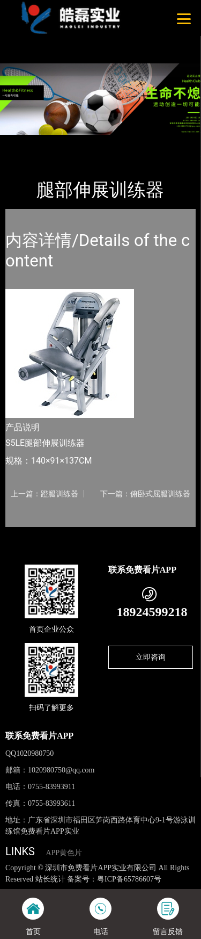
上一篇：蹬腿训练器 (44, 493)
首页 (22, 142)
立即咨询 (151, 657)
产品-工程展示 (64, 142)
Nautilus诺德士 (121, 142)
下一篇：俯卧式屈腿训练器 (145, 493)
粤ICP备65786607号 (129, 879)
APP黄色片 (64, 853)
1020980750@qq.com (61, 770)
